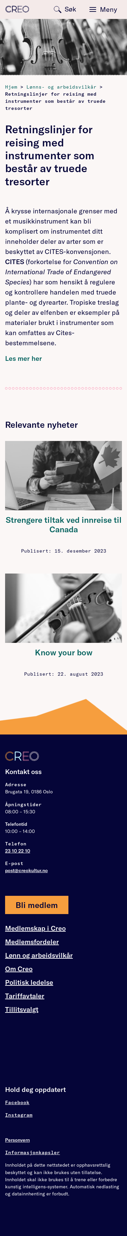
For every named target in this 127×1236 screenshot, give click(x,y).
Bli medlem (37, 905)
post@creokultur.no (26, 870)
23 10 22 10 (17, 851)
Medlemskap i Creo (35, 928)
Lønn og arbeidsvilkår (39, 955)
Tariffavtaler (24, 996)
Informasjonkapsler (32, 1152)
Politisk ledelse (29, 982)
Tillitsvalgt (21, 1009)
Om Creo (19, 969)
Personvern (17, 1140)
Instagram (19, 1115)
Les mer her (23, 358)
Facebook (17, 1102)
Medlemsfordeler (32, 942)
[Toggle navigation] (103, 9)
